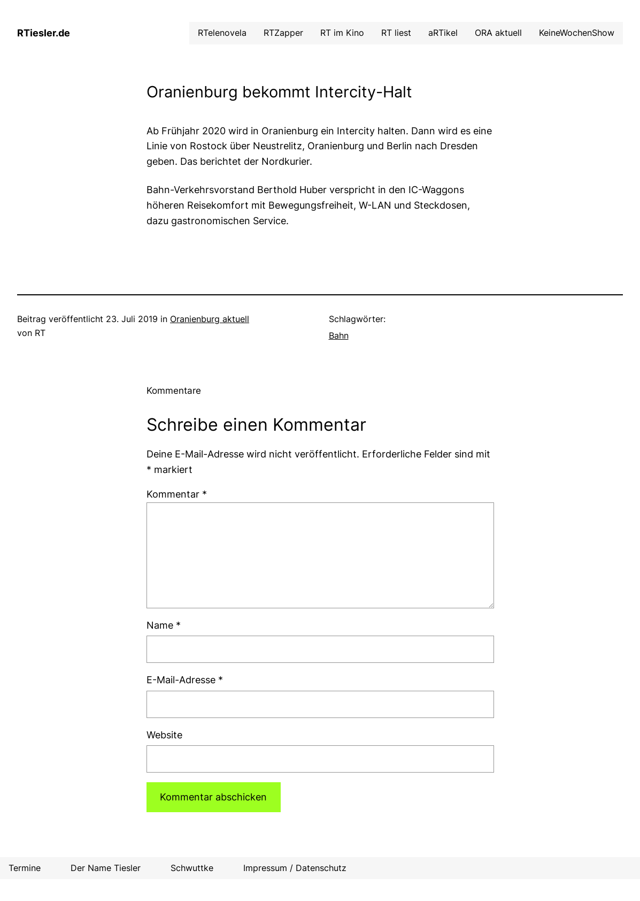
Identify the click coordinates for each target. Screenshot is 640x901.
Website (164, 734)
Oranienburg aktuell (209, 319)
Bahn (339, 336)
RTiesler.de (43, 33)
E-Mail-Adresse (184, 679)
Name (163, 625)
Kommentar (176, 494)
